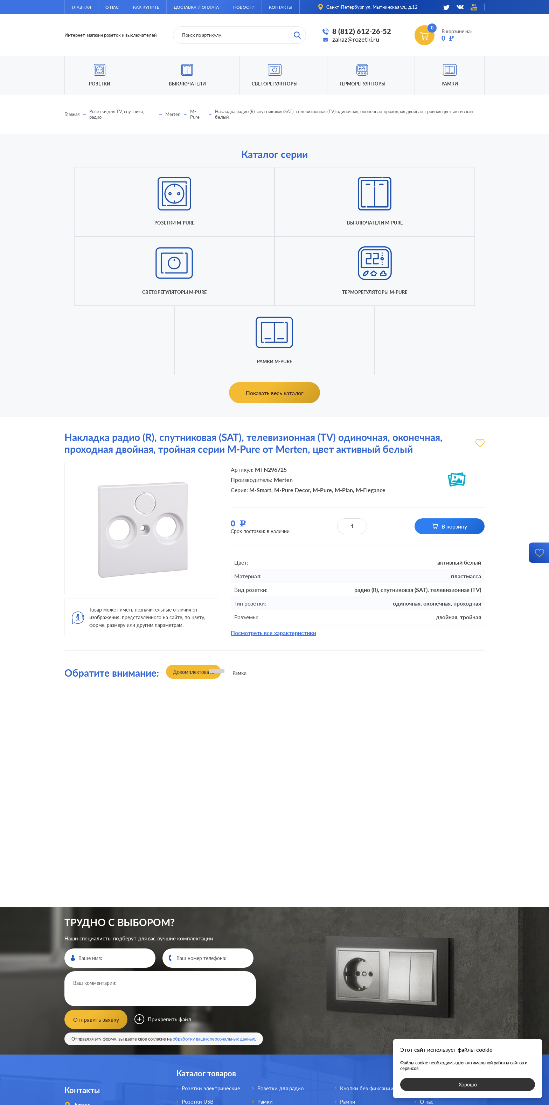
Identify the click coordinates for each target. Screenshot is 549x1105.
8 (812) (97, 1007)
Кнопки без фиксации (367, 947)
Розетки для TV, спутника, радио (116, 114)
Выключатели (274, 987)
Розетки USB (198, 960)
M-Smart (260, 351)
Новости (244, 7)
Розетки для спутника (209, 1040)
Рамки (450, 84)
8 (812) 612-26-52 (361, 31)
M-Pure (195, 114)
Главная (81, 7)
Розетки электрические (211, 947)
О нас (112, 7)
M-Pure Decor (292, 351)
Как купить (146, 7)
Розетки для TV (276, 974)
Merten (172, 114)
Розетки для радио (280, 947)
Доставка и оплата (196, 7)
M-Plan (344, 351)
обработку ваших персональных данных (214, 897)
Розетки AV (196, 1000)
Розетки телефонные (208, 1013)
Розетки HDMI (199, 974)
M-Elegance (370, 351)
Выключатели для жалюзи (290, 1027)
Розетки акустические (209, 987)
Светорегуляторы (275, 84)
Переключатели (277, 1000)
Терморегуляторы (362, 84)
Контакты (280, 7)
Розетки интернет (204, 1027)
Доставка (431, 987)
